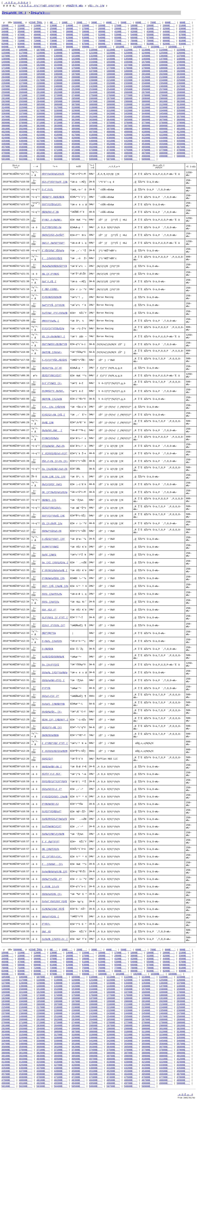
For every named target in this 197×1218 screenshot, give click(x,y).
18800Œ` (113, 74)
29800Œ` (113, 106)
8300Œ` (23, 45)
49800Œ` (148, 164)
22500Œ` (183, 84)
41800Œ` (95, 142)
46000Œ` (60, 155)
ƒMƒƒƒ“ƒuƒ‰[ (50, 346)
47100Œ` (60, 158)
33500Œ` (183, 116)
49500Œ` (95, 164)
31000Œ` (130, 110)
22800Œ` (43, 87)
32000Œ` (113, 113)
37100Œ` (43, 129)
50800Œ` (130, 167)
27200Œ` (43, 100)
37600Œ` (130, 129)
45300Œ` (130, 151)
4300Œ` (153, 32)
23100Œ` (95, 87)
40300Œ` (25, 139)
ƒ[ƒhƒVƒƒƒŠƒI (52, 278)
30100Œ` (166, 106)
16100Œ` (25, 68)
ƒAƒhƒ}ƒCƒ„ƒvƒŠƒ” (53, 252)
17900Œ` (148, 71)
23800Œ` (25, 90)
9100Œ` (153, 45)
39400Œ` (60, 135)
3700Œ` (56, 32)
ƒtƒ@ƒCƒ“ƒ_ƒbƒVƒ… (53, 423)
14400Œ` (113, 61)
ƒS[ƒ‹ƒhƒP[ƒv (52, 569)
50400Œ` (60, 167)
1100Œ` (23, 26)
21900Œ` (78, 84)
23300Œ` (130, 87)
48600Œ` (130, 161)
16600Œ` (113, 68)
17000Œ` (183, 68)
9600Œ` (40, 49)
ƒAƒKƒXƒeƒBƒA (50, 801)
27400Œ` (78, 100)
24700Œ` (183, 90)
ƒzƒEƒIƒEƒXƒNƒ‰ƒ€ (53, 715)
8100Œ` (185, 42)
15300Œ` (78, 65)
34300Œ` (130, 119)
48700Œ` (148, 161)
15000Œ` (25, 65)
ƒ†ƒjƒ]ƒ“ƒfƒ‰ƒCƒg (53, 355)
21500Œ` (8, 84)
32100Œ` (130, 113)
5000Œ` (72, 36)
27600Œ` (113, 100)
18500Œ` (60, 74)
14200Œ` (78, 61)
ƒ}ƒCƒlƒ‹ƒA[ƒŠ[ (53, 449)
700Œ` (155, 23)
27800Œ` (148, 100)
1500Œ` (88, 26)
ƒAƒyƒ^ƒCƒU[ (50, 1006)
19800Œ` (95, 77)
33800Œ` (43, 119)
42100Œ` (148, 142)
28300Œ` (43, 103)
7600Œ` (104, 42)
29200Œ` (8, 106)
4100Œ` (120, 32)
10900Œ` (78, 52)
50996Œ (18, 23)
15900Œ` (183, 65)
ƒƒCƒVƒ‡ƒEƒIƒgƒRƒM (54, 818)
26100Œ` (43, 97)
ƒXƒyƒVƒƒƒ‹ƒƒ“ (52, 861)
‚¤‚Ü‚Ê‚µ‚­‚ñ (185, 1198)
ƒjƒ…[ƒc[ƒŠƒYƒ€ (53, 441)
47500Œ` (130, 158)
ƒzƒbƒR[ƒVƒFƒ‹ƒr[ (55, 1032)
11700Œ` (25, 55)
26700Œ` (148, 97)
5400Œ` (136, 36)
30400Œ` (25, 110)
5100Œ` (88, 36)
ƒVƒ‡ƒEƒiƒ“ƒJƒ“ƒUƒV (54, 852)
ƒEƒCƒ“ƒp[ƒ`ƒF (52, 398)
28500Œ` (78, 103)
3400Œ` (7, 32)
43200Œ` (148, 145)
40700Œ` (95, 139)
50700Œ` (113, 167)
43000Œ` (113, 145)
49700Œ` (130, 164)
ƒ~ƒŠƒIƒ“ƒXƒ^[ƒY (53, 586)
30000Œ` (148, 106)
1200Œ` (40, 26)
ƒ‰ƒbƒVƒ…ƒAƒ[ (52, 466)
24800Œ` (8, 94)
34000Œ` (78, 119)
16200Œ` (43, 68)
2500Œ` (56, 29)
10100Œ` (122, 49)
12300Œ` (130, 55)
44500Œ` (183, 148)
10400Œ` (175, 49)
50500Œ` (78, 167)
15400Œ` (95, 65)
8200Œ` (7, 45)
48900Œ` (183, 161)
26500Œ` (113, 97)
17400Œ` (60, 71)
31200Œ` (166, 110)
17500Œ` (78, 71)
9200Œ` (169, 45)
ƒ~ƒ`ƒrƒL (47, 201)
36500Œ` (130, 126)
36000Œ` (43, 126)
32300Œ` (166, 113)
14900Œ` (8, 65)
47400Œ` (113, 158)
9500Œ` (23, 49)
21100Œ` (130, 81)
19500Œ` (43, 77)
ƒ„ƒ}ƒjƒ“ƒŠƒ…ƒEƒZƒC (54, 389)
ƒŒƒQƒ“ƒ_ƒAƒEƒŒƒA (53, 209)
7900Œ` (153, 42)
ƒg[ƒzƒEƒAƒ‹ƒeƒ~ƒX (54, 509)
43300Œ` (166, 145)
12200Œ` (113, 55)
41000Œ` (148, 139)
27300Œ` (60, 100)
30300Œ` (8, 110)
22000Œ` (95, 84)
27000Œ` (8, 100)
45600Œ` (183, 151)
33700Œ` (25, 119)
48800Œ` (166, 161)
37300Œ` (78, 129)
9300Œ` (185, 45)
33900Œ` (60, 119)
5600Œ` (169, 36)
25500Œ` (130, 94)
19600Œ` (60, 77)
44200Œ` (130, 148)
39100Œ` (8, 135)
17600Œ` (95, 71)
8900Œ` (120, 45)
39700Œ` (113, 135)
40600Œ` (78, 139)
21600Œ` (25, 84)
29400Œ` (43, 106)
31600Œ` (43, 113)
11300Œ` (148, 52)
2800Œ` (104, 29)
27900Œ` (166, 100)
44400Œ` (166, 148)
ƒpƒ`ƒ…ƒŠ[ (49, 303)
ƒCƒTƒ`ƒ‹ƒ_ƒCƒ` (51, 843)
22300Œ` (148, 84)
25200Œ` (78, 94)
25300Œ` (95, 94)
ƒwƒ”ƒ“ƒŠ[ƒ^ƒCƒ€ (53, 329)
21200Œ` (148, 81)
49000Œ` (8, 164)
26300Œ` (78, 97)
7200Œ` (40, 42)
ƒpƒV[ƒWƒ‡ (49, 603)
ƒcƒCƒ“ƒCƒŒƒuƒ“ (51, 886)
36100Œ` (60, 126)
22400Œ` (166, 84)
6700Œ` (153, 39)
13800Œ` (8, 61)
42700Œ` (60, 145)
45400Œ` (148, 151)
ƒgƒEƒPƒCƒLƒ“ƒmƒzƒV (54, 895)
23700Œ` (8, 90)
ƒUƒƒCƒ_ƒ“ (49, 663)
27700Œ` (130, 100)
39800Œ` (130, 135)
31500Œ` (25, 113)
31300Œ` (183, 110)
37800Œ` (166, 129)
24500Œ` (148, 90)
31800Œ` (78, 113)
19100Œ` (166, 74)
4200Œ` (136, 32)
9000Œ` (136, 45)
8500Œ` (56, 45)
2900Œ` (120, 29)
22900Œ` (60, 87)
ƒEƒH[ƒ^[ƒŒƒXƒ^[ (55, 783)
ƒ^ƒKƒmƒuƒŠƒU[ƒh (53, 629)
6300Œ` (88, 39)
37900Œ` (183, 129)
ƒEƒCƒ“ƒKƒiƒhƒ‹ (51, 552)
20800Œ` (78, 81)
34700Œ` (8, 122)
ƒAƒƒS (46, 1023)
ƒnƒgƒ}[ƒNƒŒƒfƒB (53, 766)
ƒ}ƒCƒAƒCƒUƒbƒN (51, 321)
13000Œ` (60, 58)
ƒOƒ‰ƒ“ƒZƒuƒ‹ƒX (51, 578)
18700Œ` (95, 74)
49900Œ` (166, 164)
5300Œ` (120, 36)
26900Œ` (183, 97)
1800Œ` (136, 26)
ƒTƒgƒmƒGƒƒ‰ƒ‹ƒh (53, 483)
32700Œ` (43, 116)
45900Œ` (43, 155)
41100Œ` (166, 139)
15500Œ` (113, 65)
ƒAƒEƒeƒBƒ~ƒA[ (52, 835)
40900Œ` (130, 139)
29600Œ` (78, 106)
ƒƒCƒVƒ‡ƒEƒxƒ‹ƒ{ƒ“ (54, 492)
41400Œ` (25, 142)
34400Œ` (148, 119)
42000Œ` (130, 142)
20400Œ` (8, 81)
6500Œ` (120, 39)
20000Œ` (130, 77)
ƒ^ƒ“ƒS (46, 749)
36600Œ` (148, 126)
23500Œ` (166, 87)
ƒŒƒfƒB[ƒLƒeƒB (52, 432)
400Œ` (111, 23)
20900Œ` (95, 81)
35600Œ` (166, 122)
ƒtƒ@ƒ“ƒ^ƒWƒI (50, 595)
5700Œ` (185, 36)
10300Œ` (157, 49)
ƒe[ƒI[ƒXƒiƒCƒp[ (55, 612)
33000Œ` (95, 116)
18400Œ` (43, 74)
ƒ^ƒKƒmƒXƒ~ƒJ (50, 878)
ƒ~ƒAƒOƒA (47, 706)
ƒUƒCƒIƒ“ (47, 826)
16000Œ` (8, 68)
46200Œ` (95, 155)
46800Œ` (8, 158)
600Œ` (141, 23)
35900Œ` (25, 126)
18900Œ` (130, 74)
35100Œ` (78, 122)
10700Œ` (43, 52)
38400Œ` (78, 132)
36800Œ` (183, 126)
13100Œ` (78, 58)
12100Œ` (95, 55)
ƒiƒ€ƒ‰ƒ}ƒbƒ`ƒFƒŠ (53, 998)
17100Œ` (8, 71)
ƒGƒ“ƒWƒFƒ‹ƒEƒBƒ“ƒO (54, 372)
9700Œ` (56, 49)
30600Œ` (60, 110)
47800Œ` (183, 158)
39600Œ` (95, 135)
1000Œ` (7, 26)
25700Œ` (166, 94)
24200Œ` (95, 90)
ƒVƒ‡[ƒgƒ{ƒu (50, 655)
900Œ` (185, 23)
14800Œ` (183, 61)
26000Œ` (25, 97)
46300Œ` (113, 155)
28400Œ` (60, 103)
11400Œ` (166, 52)
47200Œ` (78, 158)
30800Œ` (95, 110)
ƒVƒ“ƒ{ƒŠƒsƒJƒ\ (51, 218)
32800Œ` (60, 116)
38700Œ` (130, 132)
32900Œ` (78, 116)
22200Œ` (130, 84)
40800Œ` (113, 139)
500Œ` (126, 23)
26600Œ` (130, 97)
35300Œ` (113, 122)
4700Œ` (23, 36)
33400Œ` (166, 116)
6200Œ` (72, 39)
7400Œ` (72, 42)
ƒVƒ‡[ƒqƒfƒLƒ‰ (52, 646)
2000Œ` (169, 26)
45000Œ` (78, 151)
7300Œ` (56, 42)
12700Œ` (8, 58)
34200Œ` (113, 119)
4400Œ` (169, 32)
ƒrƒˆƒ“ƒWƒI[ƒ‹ (52, 415)
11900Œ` (60, 55)
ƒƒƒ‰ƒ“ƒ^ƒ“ (50, 921)
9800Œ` (72, 49)
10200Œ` (140, 49)
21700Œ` (43, 84)
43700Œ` (43, 148)
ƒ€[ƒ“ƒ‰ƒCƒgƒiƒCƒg (54, 535)
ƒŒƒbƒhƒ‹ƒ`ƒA (50, 226)
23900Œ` (43, 90)
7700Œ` (120, 42)
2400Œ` (40, 29)
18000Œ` (166, 71)
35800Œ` (8, 126)
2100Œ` (185, 26)
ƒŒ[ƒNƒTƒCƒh (50, 929)
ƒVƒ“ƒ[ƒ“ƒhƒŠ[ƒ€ (53, 561)
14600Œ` (148, 61)
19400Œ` (25, 77)
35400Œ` (130, 122)
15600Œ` (130, 65)
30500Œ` (43, 110)
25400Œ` (113, 94)
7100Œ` (23, 42)
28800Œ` (130, 103)
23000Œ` (78, 87)
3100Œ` (153, 29)
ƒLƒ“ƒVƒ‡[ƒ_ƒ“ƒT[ (55, 672)
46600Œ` (166, 155)
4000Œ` (104, 32)
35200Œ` (95, 122)
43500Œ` (8, 148)
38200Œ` (43, 132)
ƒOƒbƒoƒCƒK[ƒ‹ (52, 981)
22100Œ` (113, 84)
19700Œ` (78, 77)
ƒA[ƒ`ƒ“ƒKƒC (50, 295)
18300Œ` (25, 74)
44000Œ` (95, 148)
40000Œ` (166, 135)
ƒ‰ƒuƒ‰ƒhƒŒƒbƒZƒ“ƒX (54, 286)
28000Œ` (183, 100)
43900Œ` (78, 148)
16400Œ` (78, 68)
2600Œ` (72, 29)
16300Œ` (60, 68)
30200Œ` (183, 106)
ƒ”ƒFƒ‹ (46, 1015)
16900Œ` (166, 68)
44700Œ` (25, 151)
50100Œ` (8, 167)
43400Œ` (183, 145)
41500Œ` (43, 142)
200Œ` (82, 23)
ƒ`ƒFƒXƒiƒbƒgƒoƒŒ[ (54, 621)
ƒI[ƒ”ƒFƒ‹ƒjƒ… (52, 938)
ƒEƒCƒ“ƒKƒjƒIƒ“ (51, 406)
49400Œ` (78, 164)
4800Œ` (40, 36)
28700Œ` (113, 103)
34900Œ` (43, 122)
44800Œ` (43, 151)
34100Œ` (95, 119)
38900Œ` (166, 132)
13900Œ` (25, 61)
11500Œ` (183, 52)
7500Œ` (88, 42)
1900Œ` (153, 26)
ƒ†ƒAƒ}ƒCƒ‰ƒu (50, 475)
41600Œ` (60, 142)
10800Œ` (60, 52)
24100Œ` (78, 90)
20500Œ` (25, 81)
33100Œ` (113, 116)
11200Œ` (130, 52)
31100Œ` (148, 110)
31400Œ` (8, 113)
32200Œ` (148, 113)
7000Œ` (7, 42)
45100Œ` (95, 151)
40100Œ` (183, 135)
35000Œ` (60, 122)
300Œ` (96, 23)
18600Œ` (78, 74)
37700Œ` (148, 129)
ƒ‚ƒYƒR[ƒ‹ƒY (50, 972)
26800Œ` (166, 97)
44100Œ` (113, 148)
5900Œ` (23, 39)
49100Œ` (25, 164)
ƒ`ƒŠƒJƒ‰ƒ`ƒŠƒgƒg (53, 269)
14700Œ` (166, 61)
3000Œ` (136, 29)
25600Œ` (148, 94)
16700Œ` (130, 68)
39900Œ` (148, 135)
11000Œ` (95, 52)
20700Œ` (60, 81)
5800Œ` (7, 39)
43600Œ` (25, 148)
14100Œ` (60, 61)
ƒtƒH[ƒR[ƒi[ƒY (53, 518)
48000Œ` (25, 161)
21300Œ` (166, 81)
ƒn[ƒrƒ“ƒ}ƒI (50, 723)
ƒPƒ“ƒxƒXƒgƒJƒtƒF (53, 184)
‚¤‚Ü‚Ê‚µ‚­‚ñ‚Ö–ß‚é (16, 3)
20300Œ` (183, 77)
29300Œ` (25, 106)
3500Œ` (23, 32)
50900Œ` (148, 167)
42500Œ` (25, 145)
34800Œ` (25, 122)
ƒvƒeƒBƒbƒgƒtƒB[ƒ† (54, 955)
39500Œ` (78, 135)
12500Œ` (166, 55)
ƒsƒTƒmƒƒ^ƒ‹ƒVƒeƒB (54, 338)
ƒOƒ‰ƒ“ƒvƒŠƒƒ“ (52, 963)
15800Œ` (166, 65)
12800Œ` (25, 58)
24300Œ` (113, 90)
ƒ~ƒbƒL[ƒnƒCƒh (52, 698)
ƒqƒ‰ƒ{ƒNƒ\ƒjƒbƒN (53, 912)
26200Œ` (60, 97)
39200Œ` (25, 135)
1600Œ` (104, 26)
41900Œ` (113, 142)
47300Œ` (95, 158)
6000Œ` (40, 39)
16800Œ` (148, 68)
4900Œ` (56, 36)
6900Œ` (185, 39)
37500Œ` (113, 129)
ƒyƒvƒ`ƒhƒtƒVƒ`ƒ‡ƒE (54, 989)
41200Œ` (183, 139)
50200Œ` (25, 167)
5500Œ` (153, 36)
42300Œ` (183, 142)
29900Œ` (130, 106)
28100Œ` (8, 103)
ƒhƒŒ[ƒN (47, 458)
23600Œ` (183, 87)
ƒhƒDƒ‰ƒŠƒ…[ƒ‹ (52, 775)
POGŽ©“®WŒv (75, 6)
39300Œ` (43, 135)
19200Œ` (183, 74)
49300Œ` (60, 164)
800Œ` (170, 23)
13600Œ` (166, 58)
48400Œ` (95, 161)
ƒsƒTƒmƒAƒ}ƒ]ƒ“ (51, 903)
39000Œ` (183, 132)
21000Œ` (113, 81)
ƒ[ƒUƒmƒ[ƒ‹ (52, 946)
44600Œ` (8, 151)
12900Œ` (43, 58)
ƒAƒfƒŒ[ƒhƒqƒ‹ (52, 381)
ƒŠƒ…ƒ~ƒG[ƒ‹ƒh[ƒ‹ (55, 501)
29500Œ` (60, 106)
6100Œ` (56, 39)
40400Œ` (43, 139)
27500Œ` (95, 100)
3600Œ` (40, 32)
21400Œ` (183, 81)
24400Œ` (130, 90)
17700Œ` (113, 71)
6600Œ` (136, 39)
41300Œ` (8, 142)
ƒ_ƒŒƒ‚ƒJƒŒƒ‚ (50, 312)
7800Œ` (136, 42)
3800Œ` (72, 32)
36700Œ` (166, 126)
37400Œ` (95, 129)
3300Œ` (185, 29)
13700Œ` (183, 58)
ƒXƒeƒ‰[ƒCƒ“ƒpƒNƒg (54, 732)
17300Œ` (43, 71)
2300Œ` (23, 29)
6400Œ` (104, 39)
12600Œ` (183, 55)
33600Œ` (8, 119)
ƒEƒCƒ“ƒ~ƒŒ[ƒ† (52, 792)
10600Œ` (25, 52)
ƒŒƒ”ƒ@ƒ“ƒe (49, 689)
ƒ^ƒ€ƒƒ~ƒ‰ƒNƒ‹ (52, 235)
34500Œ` (166, 119)
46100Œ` (78, 155)
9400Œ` (7, 49)
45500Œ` (166, 151)
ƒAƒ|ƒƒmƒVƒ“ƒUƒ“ (53, 261)
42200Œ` (166, 142)
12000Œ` (78, 55)
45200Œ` (113, 151)
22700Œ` (25, 87)
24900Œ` (25, 94)
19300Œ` (8, 77)
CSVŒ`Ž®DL (36, 23)
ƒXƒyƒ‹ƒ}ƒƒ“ (50, 758)
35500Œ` (148, 122)
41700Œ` (78, 142)
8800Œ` (104, 45)
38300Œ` (60, 132)
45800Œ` (25, 155)
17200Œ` (25, 71)
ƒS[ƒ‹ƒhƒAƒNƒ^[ (53, 363)
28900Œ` (148, 103)
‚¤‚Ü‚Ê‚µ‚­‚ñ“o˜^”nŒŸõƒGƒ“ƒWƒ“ (40, 6)
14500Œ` (130, 61)
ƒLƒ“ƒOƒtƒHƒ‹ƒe (51, 243)
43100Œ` (130, 145)
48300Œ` (78, 161)
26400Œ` (95, 97)
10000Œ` (105, 49)
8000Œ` (169, 42)
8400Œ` (40, 45)
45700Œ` (8, 155)
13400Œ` (130, 58)
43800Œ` (60, 148)
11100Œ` (113, 52)
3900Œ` (88, 32)
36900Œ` (8, 129)
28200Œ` (25, 103)
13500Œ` (148, 58)
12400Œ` (148, 55)
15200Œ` (60, 65)
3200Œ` (169, 29)
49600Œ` (113, 164)
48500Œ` (113, 161)
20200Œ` (166, 77)
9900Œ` (88, 49)
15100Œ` (43, 65)
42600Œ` (43, 145)
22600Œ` (8, 87)
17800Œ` (130, 71)
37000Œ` (25, 129)
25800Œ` (183, 94)
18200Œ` (8, 74)
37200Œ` (60, 129)
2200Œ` (7, 29)
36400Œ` (113, 126)
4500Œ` (185, 32)
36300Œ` (95, 126)
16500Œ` (95, 68)
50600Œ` (95, 167)
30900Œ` (113, 110)
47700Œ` (166, 158)
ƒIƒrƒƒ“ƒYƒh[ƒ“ (53, 681)
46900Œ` (25, 158)
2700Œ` (88, 29)
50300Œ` (43, 167)
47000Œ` (43, 158)
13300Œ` (113, 58)
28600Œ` (95, 103)
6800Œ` (169, 39)
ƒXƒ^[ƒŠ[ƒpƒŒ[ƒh (55, 638)
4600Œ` (7, 36)
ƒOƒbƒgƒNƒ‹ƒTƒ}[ (53, 741)
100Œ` (67, 23)
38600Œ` (113, 132)
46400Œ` (130, 155)
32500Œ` (8, 116)
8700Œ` (88, 45)
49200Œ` (43, 164)
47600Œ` (148, 158)
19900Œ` (113, 77)
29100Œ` (183, 103)
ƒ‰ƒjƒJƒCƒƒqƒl (52, 526)
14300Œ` (95, 61)
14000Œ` (43, 61)
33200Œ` (130, 116)
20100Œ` (148, 77)
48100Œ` (43, 161)
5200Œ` (104, 36)
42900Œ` (95, 145)
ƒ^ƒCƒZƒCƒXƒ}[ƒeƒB (54, 869)
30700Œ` (78, 110)
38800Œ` (148, 132)
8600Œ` (72, 45)
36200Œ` (78, 126)
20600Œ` (43, 81)
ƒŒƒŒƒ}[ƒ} (49, 543)
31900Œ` (95, 113)
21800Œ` (60, 84)
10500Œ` (8, 52)
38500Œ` (95, 132)
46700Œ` (183, 155)
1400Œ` (72, 26)
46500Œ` (148, 155)
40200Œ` (8, 139)
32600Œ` (25, 116)
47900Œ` (8, 161)
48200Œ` (60, 161)
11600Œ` (8, 55)
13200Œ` (95, 58)
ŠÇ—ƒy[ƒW (96, 6)
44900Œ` (60, 151)
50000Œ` (183, 164)
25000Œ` (43, 94)
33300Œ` (148, 116)
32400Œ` (183, 113)
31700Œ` (60, 113)
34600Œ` (183, 119)
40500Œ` (60, 139)
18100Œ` (183, 71)
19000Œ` (148, 74)
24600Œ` (166, 90)
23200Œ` (113, 87)
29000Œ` (166, 103)
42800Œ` (78, 145)
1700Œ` (120, 26)
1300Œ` (56, 26)
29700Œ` (95, 106)
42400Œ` (8, 145)
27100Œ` (25, 100)
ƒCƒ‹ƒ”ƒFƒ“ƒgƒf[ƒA (54, 192)
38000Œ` (8, 132)
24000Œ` (60, 90)
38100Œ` (25, 132)
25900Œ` (8, 97)
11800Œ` (43, 55)
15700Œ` (148, 65)
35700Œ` (183, 122)
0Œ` (54, 23)
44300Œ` (148, 148)
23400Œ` (148, 87)
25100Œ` (60, 94)
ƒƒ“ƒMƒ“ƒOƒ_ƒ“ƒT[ (55, 809)
